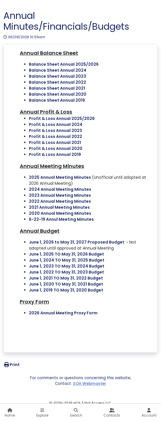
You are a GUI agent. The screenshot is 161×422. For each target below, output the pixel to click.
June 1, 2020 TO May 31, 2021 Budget (66, 284)
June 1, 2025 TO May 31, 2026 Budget (66, 254)
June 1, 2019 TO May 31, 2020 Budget (66, 290)
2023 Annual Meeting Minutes (60, 195)
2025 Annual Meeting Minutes (60, 177)
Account (149, 413)
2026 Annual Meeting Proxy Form (63, 313)
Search (76, 413)
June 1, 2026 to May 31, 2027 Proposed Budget (76, 242)
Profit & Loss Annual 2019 (55, 154)
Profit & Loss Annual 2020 (55, 148)
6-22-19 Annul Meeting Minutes (61, 219)
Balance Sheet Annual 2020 (57, 94)
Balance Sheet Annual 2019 (57, 100)
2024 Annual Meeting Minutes (60, 189)
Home (10, 413)
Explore (42, 413)
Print (11, 364)
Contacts (112, 413)
